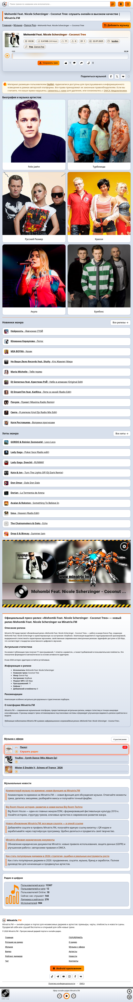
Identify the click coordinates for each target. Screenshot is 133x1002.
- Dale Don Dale (25, 482)
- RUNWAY (27, 462)
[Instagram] (69, 976)
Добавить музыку (116, 25)
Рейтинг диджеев (13, 956)
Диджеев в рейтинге (32, 899)
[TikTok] (52, 976)
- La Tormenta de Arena (27, 492)
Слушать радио (29, 751)
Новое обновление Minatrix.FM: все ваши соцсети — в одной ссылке (44, 823)
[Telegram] (57, 976)
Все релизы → (120, 322)
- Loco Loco (33, 442)
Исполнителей (29, 903)
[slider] (70, 56)
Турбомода (99, 166)
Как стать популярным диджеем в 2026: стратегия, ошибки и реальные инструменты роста (57, 856)
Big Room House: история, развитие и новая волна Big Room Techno (44, 806)
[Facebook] (75, 976)
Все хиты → (121, 433)
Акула (34, 311)
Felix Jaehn (34, 166)
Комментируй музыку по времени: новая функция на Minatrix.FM (43, 790)
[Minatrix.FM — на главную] (4, 4)
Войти (121, 4)
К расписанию (120, 739)
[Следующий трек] (73, 996)
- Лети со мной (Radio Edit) (41, 391)
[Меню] (128, 4)
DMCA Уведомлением (115, 90)
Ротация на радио (14, 942)
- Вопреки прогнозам (33, 422)
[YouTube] (63, 976)
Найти (112, 4)
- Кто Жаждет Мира (42, 361)
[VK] (81, 976)
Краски (99, 239)
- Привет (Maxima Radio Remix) (32, 402)
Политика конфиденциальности (61, 983)
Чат (7, 961)
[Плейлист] (129, 997)
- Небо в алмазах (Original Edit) (47, 381)
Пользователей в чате (33, 888)
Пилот (23, 747)
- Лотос (27, 341)
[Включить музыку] (66, 996)
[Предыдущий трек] (59, 996)
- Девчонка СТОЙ (27, 331)
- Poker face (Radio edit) (30, 452)
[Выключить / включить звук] (129, 991)
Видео (8, 951)
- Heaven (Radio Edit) (25, 513)
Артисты (73, 951)
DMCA (82, 983)
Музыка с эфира (77, 946)
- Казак (21, 351)
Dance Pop (30, 25)
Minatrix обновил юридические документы (30, 839)
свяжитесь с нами (57, 90)
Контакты (73, 961)
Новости (73, 956)
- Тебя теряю (26, 371)
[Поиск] (61, 4)
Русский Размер (34, 239)
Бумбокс (99, 311)
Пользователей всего (32, 885)
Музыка (17, 25)
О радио (73, 942)
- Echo (29, 523)
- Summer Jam (28, 533)
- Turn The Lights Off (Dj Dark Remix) (37, 472)
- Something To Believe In (35, 503)
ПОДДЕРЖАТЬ (76, 937)
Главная (6, 25)
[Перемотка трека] (74, 761)
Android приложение (67, 968)
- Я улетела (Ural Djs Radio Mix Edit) (34, 412)
